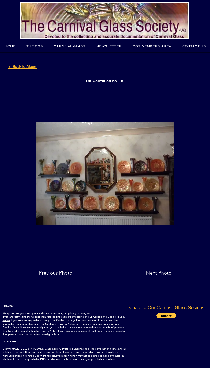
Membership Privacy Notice (41, 331)
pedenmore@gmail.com (46, 334)
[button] (34, 46)
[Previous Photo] (61, 273)
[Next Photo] (150, 273)
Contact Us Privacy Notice (60, 323)
